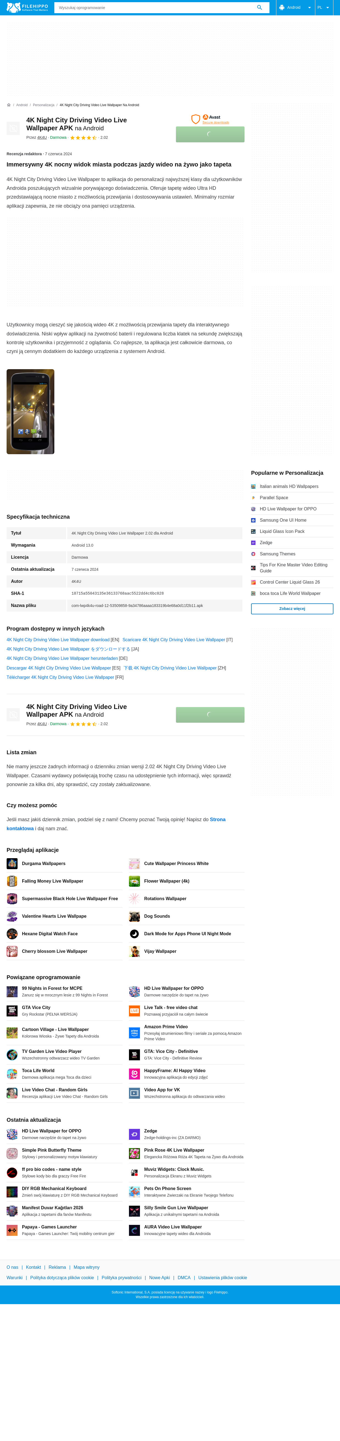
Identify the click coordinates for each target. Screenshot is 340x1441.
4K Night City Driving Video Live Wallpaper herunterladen (62, 658)
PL (324, 7)
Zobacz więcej (292, 608)
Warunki (15, 1277)
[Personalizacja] (43, 105)
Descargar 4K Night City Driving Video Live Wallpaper (59, 668)
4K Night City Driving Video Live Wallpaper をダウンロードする (68, 649)
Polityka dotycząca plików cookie (62, 1277)
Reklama (57, 1267)
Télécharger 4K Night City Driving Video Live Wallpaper (60, 677)
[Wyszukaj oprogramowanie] (259, 7)
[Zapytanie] (161, 7)
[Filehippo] (27, 7)
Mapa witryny (87, 1267)
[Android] (21, 105)
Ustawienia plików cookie (222, 1277)
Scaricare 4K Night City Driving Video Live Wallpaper (173, 639)
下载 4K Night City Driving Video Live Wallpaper (170, 668)
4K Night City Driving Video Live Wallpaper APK (76, 710)
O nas (12, 1267)
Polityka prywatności (122, 1277)
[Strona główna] (9, 105)
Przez (36, 137)
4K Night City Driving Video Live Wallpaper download (58, 639)
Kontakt (33, 1267)
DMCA (184, 1277)
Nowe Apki (159, 1277)
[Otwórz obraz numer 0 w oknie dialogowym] (30, 411)
